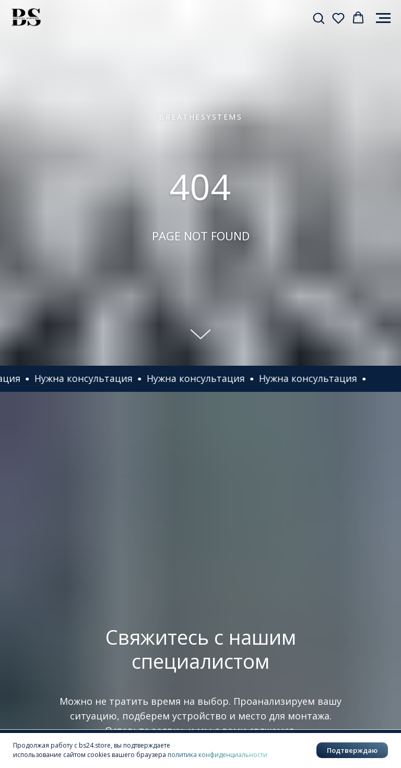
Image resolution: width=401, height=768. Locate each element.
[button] (318, 17)
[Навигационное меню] (383, 18)
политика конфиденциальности (217, 754)
